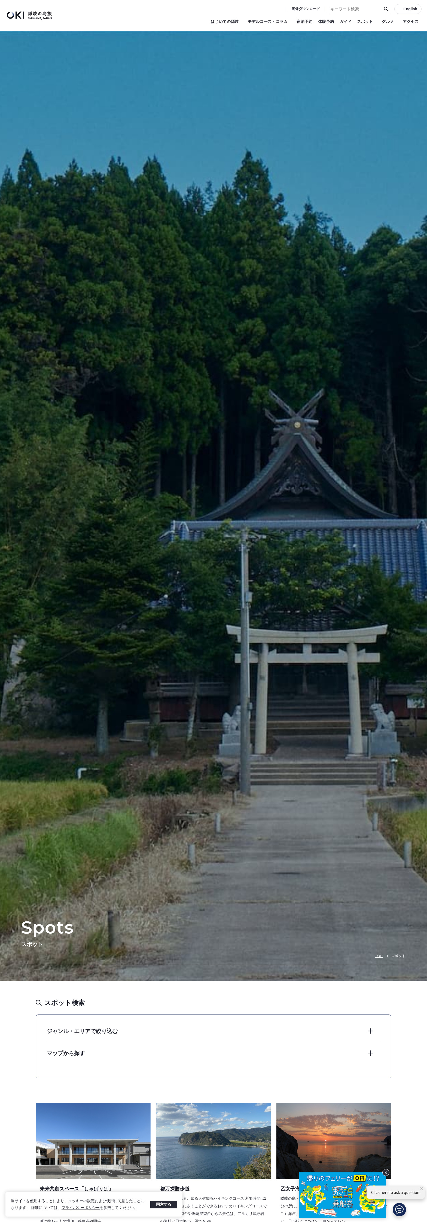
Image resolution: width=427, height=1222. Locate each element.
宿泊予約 (305, 21)
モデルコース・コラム (269, 21)
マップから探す (66, 1053)
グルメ (389, 21)
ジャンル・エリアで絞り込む (82, 1031)
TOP (379, 956)
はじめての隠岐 (226, 21)
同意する (163, 1204)
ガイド (346, 21)
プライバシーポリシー (81, 1207)
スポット (366, 21)
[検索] (386, 9)
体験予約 (326, 21)
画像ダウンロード (306, 9)
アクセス (411, 21)
